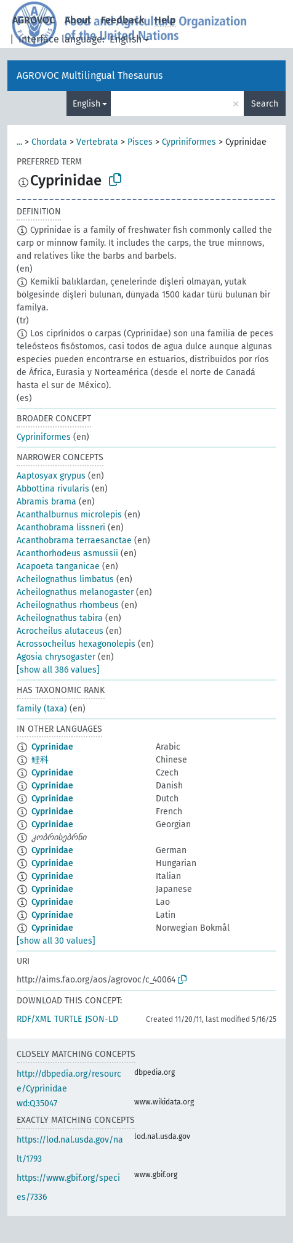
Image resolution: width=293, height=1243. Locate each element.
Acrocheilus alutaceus (60, 631)
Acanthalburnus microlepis (69, 514)
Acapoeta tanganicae (58, 566)
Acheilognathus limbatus (65, 579)
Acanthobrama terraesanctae (74, 540)
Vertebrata (97, 142)
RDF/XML (34, 1019)
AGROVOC (33, 20)
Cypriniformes (189, 142)
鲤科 (40, 760)
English (126, 39)
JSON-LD (101, 1019)
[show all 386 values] (58, 670)
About (78, 20)
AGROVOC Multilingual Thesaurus (90, 75)
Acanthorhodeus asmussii (67, 553)
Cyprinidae (52, 747)
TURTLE (68, 1019)
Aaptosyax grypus (51, 476)
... (19, 142)
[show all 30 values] (56, 941)
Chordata (49, 142)
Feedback (123, 20)
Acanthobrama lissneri (61, 527)
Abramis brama (46, 501)
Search (264, 104)
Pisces (140, 142)
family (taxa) (42, 708)
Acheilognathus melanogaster (75, 592)
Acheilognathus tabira (60, 618)
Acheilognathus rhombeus (68, 605)
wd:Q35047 (37, 1103)
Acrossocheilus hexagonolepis (76, 644)
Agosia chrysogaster (56, 657)
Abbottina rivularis (53, 489)
